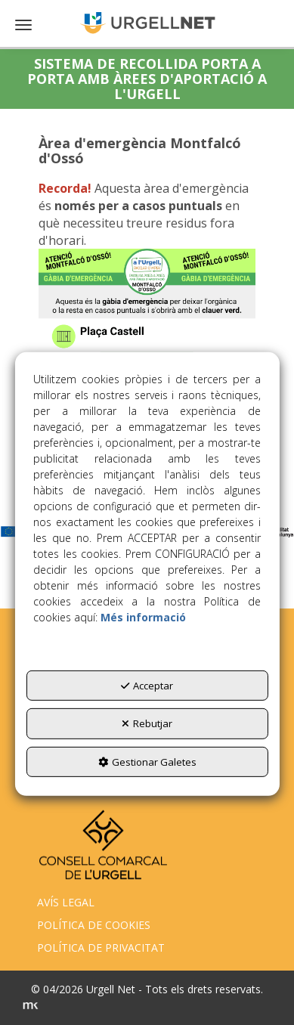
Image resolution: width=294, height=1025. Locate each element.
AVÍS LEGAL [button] (65, 902)
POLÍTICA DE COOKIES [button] (93, 925)
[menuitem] (146, 902)
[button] (147, 22)
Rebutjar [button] (147, 723)
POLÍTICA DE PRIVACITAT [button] (101, 947)
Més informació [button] (143, 617)
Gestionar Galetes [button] (147, 762)
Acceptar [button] (147, 685)
